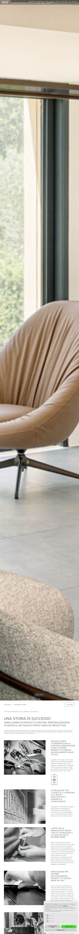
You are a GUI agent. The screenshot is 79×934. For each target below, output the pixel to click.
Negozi (43, 3)
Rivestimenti (64, 1)
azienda (51, 1)
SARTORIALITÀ (22, 3)
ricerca (48, 3)
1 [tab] (40, 698)
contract (30, 3)
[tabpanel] (39, 350)
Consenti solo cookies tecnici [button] (53, 927)
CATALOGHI (57, 1)
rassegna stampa (20, 705)
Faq (70, 1)
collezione (14, 3)
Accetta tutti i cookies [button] (69, 926)
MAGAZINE (37, 3)
